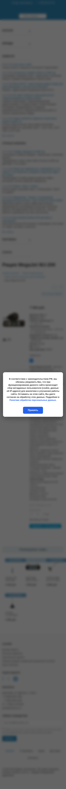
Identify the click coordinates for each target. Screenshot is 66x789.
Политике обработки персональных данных (33, 400)
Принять (33, 410)
